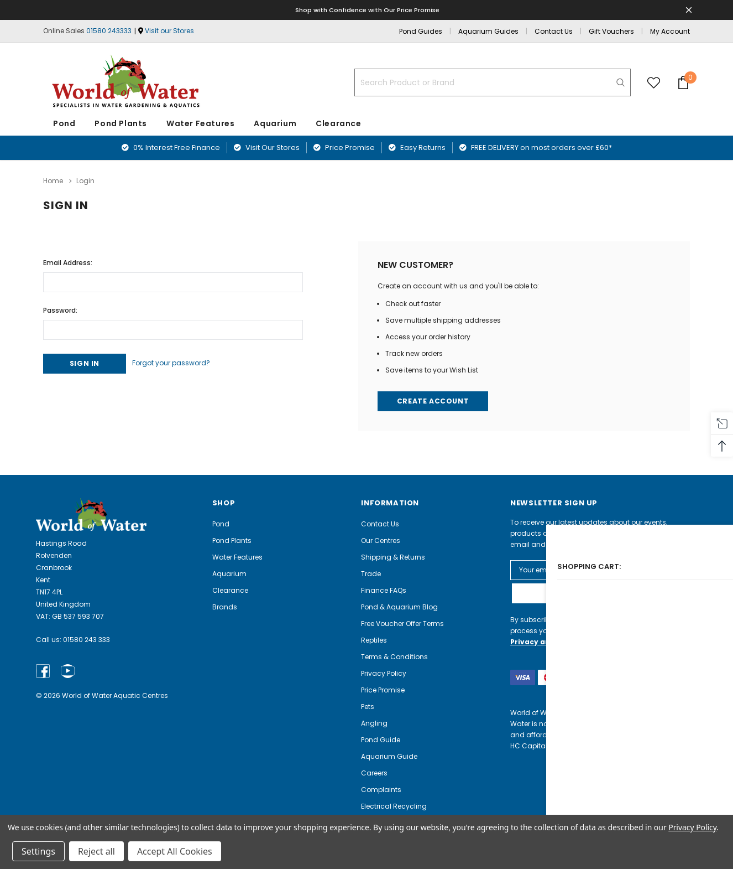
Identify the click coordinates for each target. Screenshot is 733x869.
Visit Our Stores (267, 147)
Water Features (200, 123)
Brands (224, 606)
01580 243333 (109, 30)
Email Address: (67, 260)
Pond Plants (121, 123)
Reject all (96, 851)
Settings (38, 851)
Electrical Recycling (394, 805)
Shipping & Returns (393, 556)
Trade (371, 573)
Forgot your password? (183, 361)
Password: (60, 307)
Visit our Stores (169, 30)
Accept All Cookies (174, 851)
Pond (64, 123)
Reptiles (374, 639)
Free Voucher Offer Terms (402, 623)
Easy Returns (417, 147)
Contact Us (554, 31)
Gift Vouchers (611, 31)
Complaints (381, 789)
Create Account (434, 400)
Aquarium (275, 123)
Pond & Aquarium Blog (399, 606)
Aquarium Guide (389, 756)
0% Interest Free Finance (171, 147)
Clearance (230, 589)
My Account (670, 31)
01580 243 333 (86, 639)
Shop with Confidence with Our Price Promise (368, 9)
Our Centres (380, 540)
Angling (374, 722)
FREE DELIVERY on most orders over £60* (535, 147)
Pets (367, 706)
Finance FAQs (383, 589)
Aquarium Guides (488, 31)
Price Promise (344, 147)
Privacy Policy (383, 672)
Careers (374, 772)
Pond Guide (380, 739)
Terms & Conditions (394, 656)
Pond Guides (420, 31)
